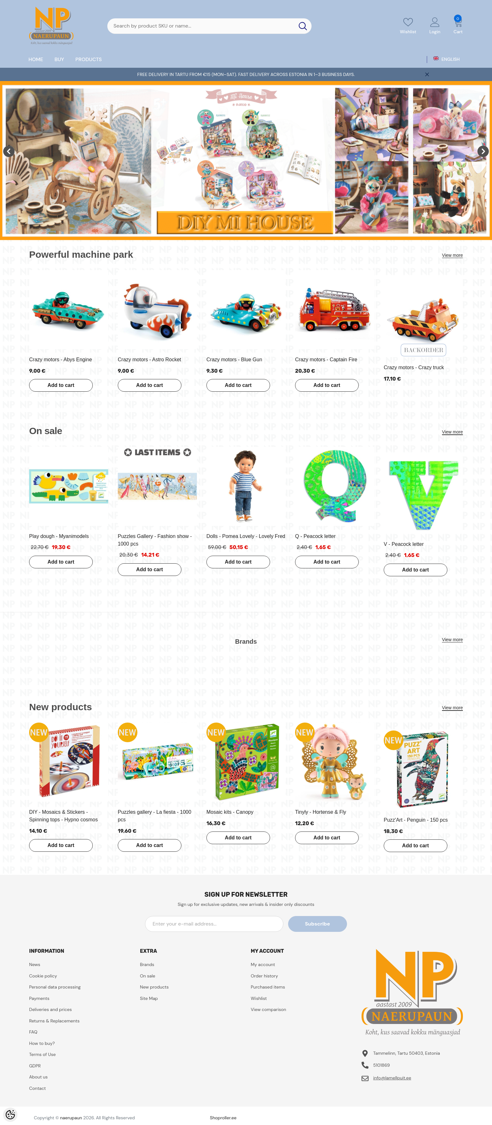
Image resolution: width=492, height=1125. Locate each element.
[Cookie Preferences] (10, 1115)
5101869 (381, 1065)
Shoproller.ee (223, 1118)
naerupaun (71, 1118)
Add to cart (60, 385)
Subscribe (318, 923)
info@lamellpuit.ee (392, 1078)
